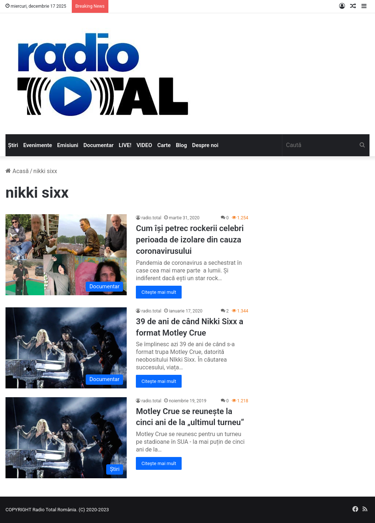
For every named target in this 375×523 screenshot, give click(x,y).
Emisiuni (67, 145)
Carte (164, 145)
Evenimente (37, 145)
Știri (13, 145)
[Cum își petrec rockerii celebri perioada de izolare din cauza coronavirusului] (66, 254)
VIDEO (144, 145)
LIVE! (125, 145)
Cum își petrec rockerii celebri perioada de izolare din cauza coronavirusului (190, 240)
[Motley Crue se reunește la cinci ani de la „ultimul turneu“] (66, 437)
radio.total (151, 217)
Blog (181, 145)
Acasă (17, 171)
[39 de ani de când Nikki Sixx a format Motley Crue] (66, 347)
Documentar (98, 145)
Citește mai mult (158, 292)
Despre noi (205, 145)
